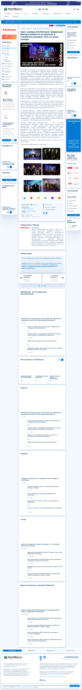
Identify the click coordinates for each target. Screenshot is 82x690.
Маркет (68, 13)
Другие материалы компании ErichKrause (37, 585)
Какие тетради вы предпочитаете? (72, 197)
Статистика (9, 71)
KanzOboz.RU (12, 650)
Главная (23, 28)
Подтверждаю (74, 686)
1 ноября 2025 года (27, 208)
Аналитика (45, 13)
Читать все (7, 140)
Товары (17, 13)
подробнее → (54, 245)
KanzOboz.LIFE (51, 650)
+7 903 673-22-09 (71, 657)
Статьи (6, 57)
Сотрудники (7, 76)
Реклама (15, 16)
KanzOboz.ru (13, 666)
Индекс (47, 9)
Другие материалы (7, 60)
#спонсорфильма (26, 216)
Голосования (72, 27)
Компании (7, 13)
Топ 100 (43, 9)
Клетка (71, 203)
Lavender (71, 47)
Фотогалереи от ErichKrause (32, 359)
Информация (57, 13)
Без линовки (72, 200)
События (35, 13)
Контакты (7, 79)
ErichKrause (47, 28)
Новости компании (38, 28)
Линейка (71, 210)
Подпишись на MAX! (40, 9)
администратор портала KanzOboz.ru (69, 658)
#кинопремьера (36, 216)
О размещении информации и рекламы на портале (52, 676)
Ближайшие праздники (7, 85)
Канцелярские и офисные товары (15, 10)
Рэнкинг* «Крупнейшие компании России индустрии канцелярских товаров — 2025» (41, 22)
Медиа (6, 16)
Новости (26, 13)
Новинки (7, 50)
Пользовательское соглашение (65, 671)
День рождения (71, 221)
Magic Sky (71, 42)
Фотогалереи (8, 63)
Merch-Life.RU (70, 650)
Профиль (7, 46)
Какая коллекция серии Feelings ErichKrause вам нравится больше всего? (72, 35)
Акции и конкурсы (7, 54)
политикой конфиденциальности (56, 674)
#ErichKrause (29, 215)
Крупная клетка (73, 208)
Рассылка (6, 173)
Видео (6, 74)
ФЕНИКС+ (70, 193)
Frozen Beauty (73, 40)
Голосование (8, 66)
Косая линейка (73, 205)
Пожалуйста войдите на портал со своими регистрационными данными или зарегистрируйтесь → (40, 266)
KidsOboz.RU (31, 650)
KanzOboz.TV (7, 146)
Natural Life (72, 45)
